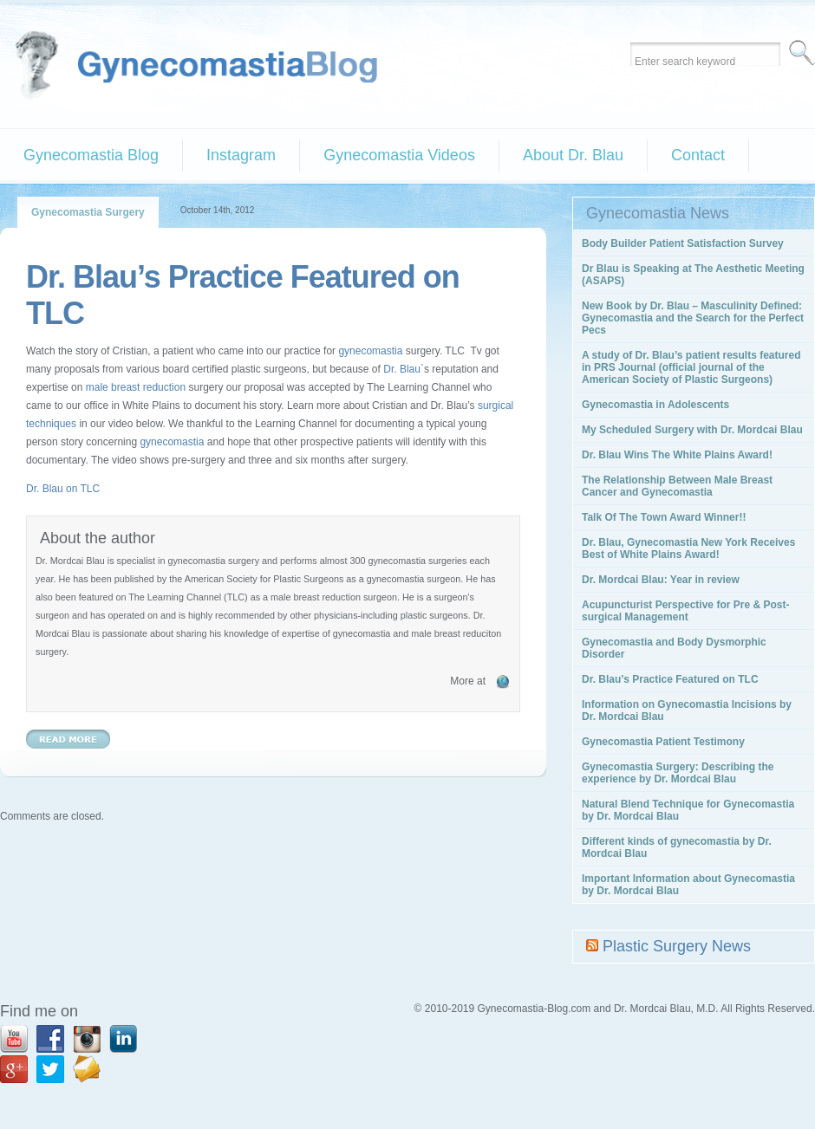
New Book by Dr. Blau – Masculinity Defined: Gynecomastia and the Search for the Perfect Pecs (693, 318)
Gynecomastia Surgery (88, 212)
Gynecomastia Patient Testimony (663, 742)
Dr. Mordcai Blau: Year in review (661, 580)
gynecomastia (370, 351)
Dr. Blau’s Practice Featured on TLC (670, 679)
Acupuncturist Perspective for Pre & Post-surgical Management (685, 611)
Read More (68, 739)
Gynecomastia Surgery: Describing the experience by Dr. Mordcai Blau (677, 773)
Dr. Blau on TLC (63, 489)
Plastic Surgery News (677, 946)
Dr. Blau (402, 369)
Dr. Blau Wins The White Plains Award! (677, 455)
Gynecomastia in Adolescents (655, 405)
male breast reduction (136, 387)
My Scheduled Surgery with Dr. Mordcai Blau (692, 430)
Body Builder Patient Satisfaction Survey (683, 243)
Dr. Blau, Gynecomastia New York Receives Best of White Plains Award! (688, 548)
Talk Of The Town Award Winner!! (664, 517)
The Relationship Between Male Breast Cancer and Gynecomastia (677, 486)
